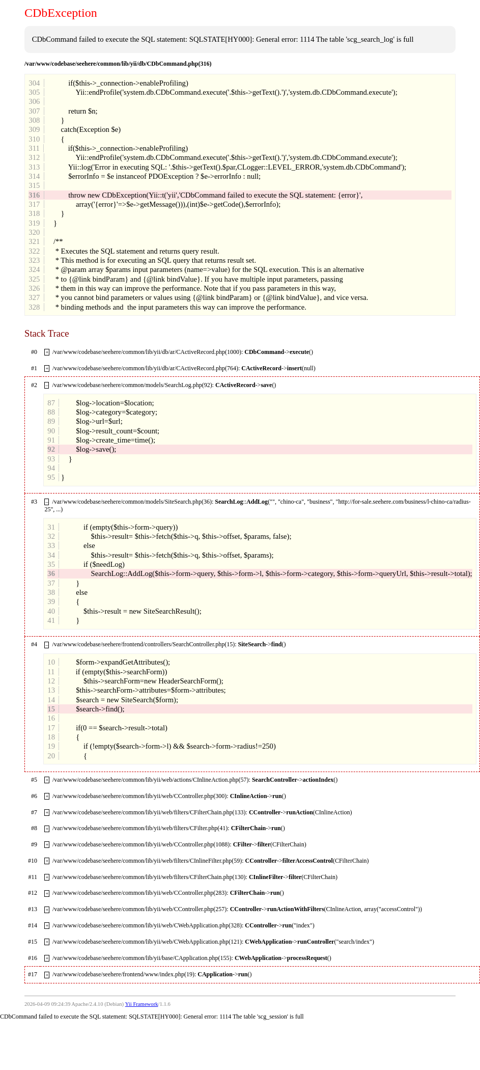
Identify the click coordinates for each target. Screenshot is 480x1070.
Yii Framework (141, 1004)
